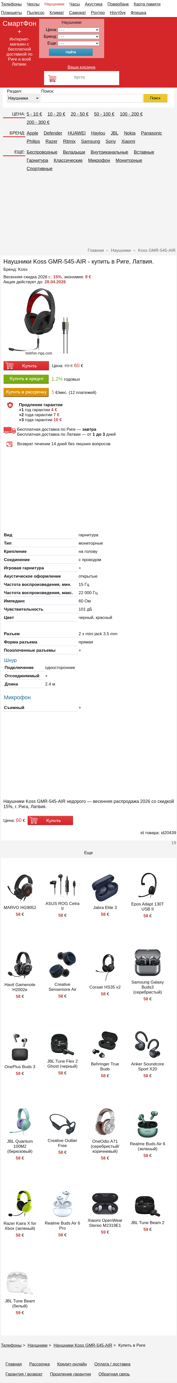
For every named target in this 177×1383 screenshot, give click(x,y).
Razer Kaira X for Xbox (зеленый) (20, 1226)
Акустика (93, 4)
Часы (74, 4)
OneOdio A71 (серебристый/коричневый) (105, 1146)
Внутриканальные (109, 152)
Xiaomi (128, 141)
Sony (111, 141)
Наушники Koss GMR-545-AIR (83, 1345)
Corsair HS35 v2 (105, 987)
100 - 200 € (131, 114)
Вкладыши (74, 152)
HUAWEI (77, 133)
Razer (52, 141)
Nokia (129, 133)
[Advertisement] (88, 210)
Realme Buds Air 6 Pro (62, 1226)
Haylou (98, 133)
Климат (57, 12)
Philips (33, 141)
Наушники (55, 4)
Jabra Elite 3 (105, 907)
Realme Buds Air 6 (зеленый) (147, 1146)
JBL (114, 133)
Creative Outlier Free (62, 1143)
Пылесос (36, 12)
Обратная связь (114, 1374)
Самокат (77, 12)
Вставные (144, 152)
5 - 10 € (34, 114)
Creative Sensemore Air (63, 987)
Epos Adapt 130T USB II (147, 906)
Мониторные (129, 160)
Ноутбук (117, 12)
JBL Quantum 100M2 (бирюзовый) (20, 1146)
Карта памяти (147, 4)
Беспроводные (42, 152)
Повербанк (118, 4)
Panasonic (151, 133)
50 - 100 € (104, 114)
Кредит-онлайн (72, 1364)
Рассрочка (39, 1364)
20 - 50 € (80, 114)
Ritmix (69, 141)
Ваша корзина (81, 67)
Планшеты (11, 12)
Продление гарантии (70, 1374)
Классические (68, 160)
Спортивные (40, 168)
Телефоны (11, 4)
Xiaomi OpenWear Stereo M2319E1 (105, 1223)
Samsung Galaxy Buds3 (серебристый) (147, 987)
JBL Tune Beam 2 (147, 1222)
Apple (32, 133)
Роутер (98, 12)
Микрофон (99, 160)
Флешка (138, 12)
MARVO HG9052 (20, 907)
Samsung (90, 141)
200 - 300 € (38, 122)
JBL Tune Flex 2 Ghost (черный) (62, 1064)
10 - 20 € (56, 114)
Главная (14, 1364)
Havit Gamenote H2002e (20, 987)
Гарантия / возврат (24, 1374)
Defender (53, 133)
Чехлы (33, 4)
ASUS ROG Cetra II (62, 906)
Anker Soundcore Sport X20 (147, 1066)
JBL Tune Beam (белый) (20, 1303)
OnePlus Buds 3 (20, 1066)
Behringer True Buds (105, 1066)
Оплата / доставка (112, 1364)
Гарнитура (37, 160)
